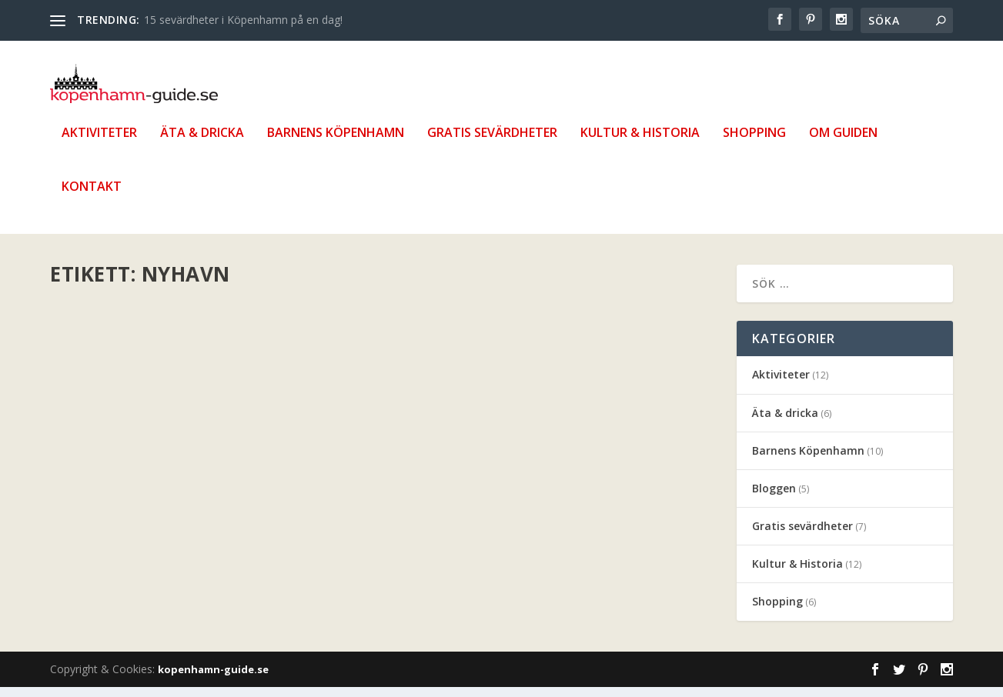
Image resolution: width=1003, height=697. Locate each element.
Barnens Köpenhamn (335, 143)
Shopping (754, 143)
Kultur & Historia (640, 143)
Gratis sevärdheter (492, 143)
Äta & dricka (202, 143)
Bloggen (774, 498)
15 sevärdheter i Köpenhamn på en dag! (243, 19)
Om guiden (843, 143)
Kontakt (92, 197)
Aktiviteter (99, 143)
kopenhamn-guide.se (213, 679)
